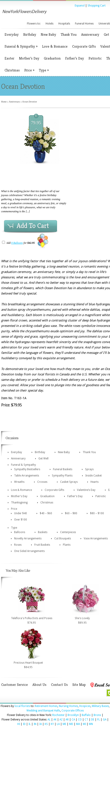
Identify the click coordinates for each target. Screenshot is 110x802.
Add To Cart (33, 226)
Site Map (79, 684)
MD (71, 724)
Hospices (84, 706)
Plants (66, 544)
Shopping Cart (97, 5)
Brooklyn (73, 715)
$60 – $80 (71, 513)
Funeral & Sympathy (20, 46)
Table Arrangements (26, 475)
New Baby (48, 34)
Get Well (43, 458)
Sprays (89, 469)
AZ (61, 719)
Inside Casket (93, 475)
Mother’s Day (29, 58)
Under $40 (20, 513)
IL (30, 724)
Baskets (42, 532)
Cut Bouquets (62, 538)
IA (40, 724)
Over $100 (20, 519)
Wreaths (19, 481)
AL (49, 719)
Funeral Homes (84, 23)
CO (80, 719)
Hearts (94, 481)
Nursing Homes (68, 706)
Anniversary (90, 34)
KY (52, 724)
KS (46, 724)
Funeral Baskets (62, 469)
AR (67, 719)
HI (18, 724)
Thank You (69, 34)
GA (104, 719)
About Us (39, 684)
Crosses (42, 481)
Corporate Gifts (84, 46)
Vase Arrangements (96, 538)
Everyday (11, 34)
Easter (9, 58)
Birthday (29, 34)
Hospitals (64, 23)
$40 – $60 (46, 513)
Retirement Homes (46, 706)
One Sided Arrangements (29, 551)
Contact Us (59, 684)
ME (64, 724)
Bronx (97, 715)
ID (24, 724)
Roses (18, 544)
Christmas (12, 70)
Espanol (80, 5)
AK (55, 719)
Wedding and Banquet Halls (43, 710)
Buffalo (86, 715)
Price (29, 70)
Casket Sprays (69, 481)
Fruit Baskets (42, 544)
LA (58, 724)
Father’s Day (74, 58)
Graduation (52, 58)
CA (73, 719)
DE (92, 719)
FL (98, 719)
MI (84, 724)
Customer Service (14, 684)
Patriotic (95, 58)
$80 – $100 (97, 513)
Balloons (19, 532)
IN (35, 724)
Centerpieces (68, 532)
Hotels (49, 23)
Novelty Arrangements (28, 538)
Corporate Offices (73, 710)
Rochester (58, 715)
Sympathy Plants (62, 475)
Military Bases (100, 706)
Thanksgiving (19, 502)
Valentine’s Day (86, 490)
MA (78, 724)
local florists (22, 706)
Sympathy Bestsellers (27, 469)
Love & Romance (55, 46)
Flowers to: (34, 23)
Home (4, 101)
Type (44, 70)
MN (91, 724)
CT (86, 719)
